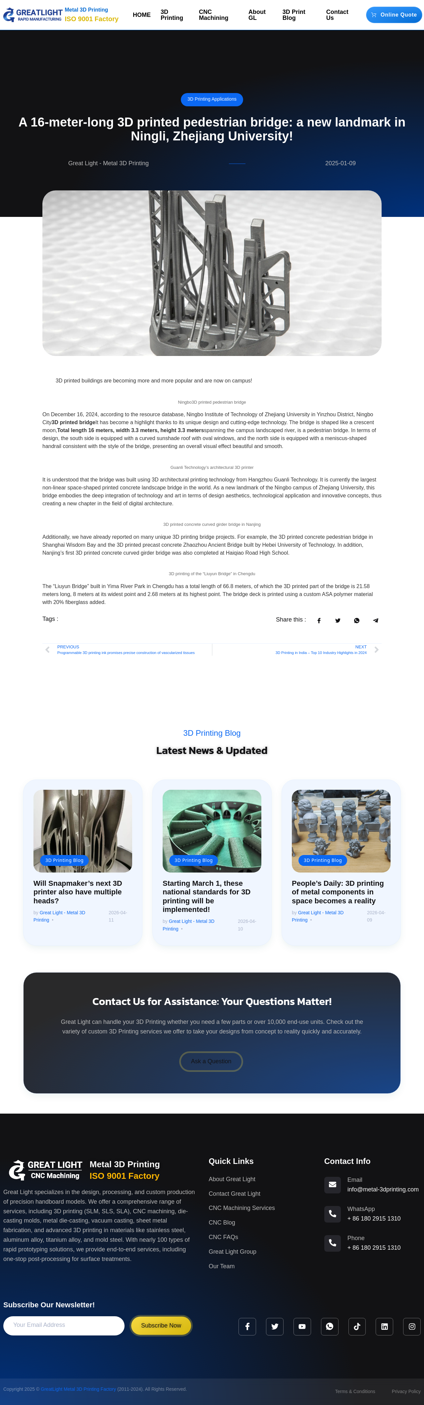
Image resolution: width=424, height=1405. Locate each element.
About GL (257, 15)
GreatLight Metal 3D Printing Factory (78, 1389)
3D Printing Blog (211, 732)
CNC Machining (214, 15)
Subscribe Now (161, 1325)
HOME (142, 15)
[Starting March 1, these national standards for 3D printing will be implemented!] (212, 831)
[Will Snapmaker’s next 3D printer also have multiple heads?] (82, 831)
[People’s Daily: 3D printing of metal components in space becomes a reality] (341, 831)
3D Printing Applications (212, 99)
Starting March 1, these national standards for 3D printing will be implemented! (206, 896)
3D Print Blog (294, 15)
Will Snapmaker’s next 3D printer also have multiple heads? (77, 892)
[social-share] (319, 620)
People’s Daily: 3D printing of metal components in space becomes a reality (338, 892)
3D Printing (172, 15)
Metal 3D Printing (86, 10)
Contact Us (337, 15)
